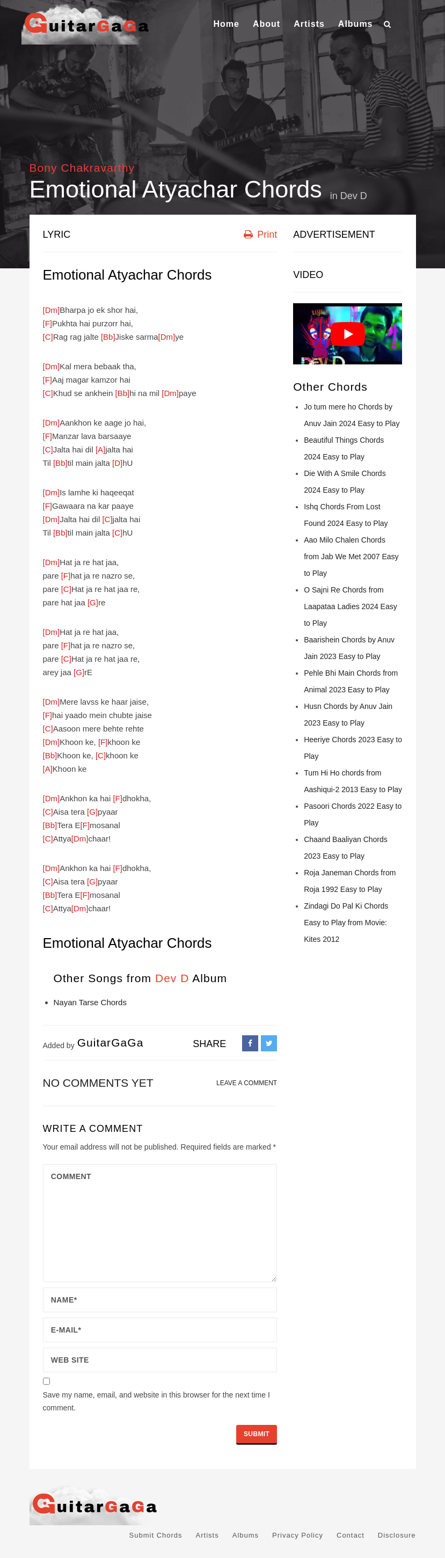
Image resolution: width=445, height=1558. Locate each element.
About (266, 23)
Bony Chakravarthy (82, 168)
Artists (309, 23)
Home (226, 23)
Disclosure (397, 1535)
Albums (355, 23)
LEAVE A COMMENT (246, 1083)
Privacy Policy (297, 1535)
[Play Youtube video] (347, 333)
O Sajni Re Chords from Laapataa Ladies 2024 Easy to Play (350, 606)
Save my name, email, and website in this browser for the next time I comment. (156, 1401)
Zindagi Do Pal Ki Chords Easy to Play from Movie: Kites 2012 (346, 922)
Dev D (353, 196)
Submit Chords (156, 1535)
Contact (350, 1535)
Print (260, 234)
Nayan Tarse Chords (90, 1002)
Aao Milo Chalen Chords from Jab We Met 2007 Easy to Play (351, 556)
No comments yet (98, 1083)
